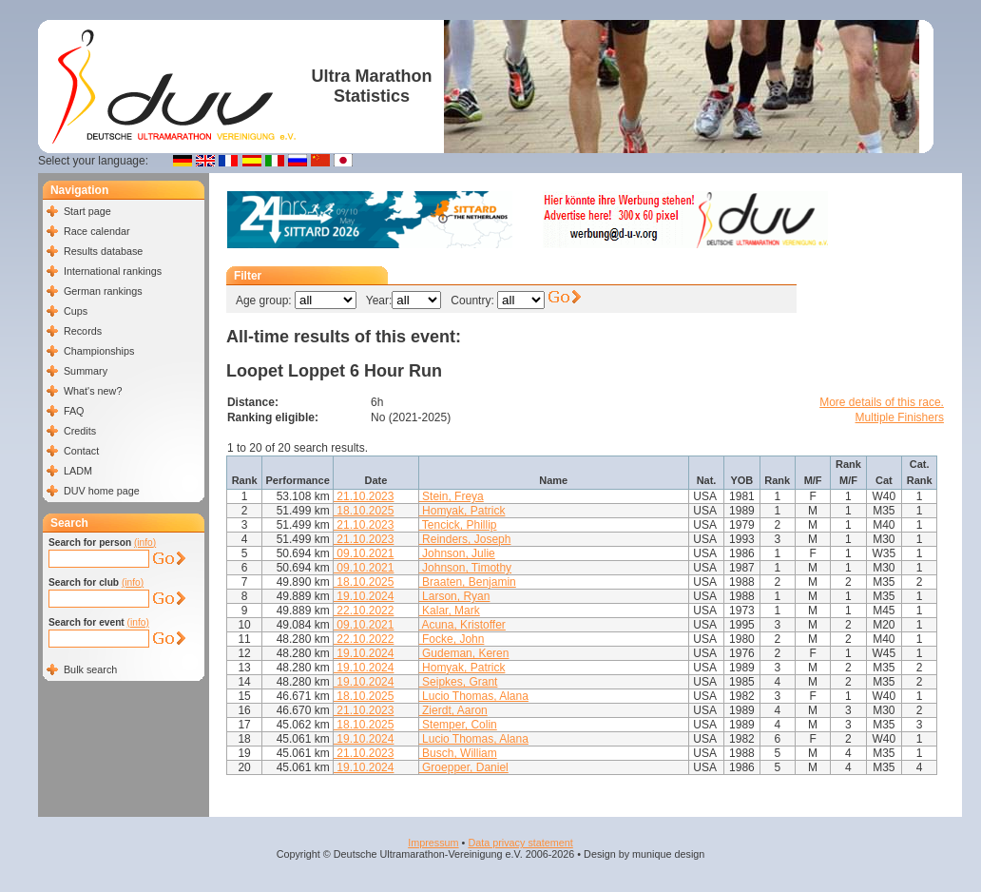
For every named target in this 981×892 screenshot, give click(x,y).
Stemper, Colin (458, 724)
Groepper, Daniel (464, 767)
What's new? (93, 391)
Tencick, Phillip (458, 525)
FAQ (74, 411)
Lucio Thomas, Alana (474, 696)
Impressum (433, 842)
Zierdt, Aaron (453, 710)
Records (83, 331)
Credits (80, 430)
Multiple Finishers (900, 417)
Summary (85, 371)
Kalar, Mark (449, 610)
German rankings (103, 291)
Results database (103, 251)
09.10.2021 (364, 553)
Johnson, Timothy (465, 567)
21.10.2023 (364, 496)
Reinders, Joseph (465, 539)
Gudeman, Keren (464, 653)
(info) (145, 542)
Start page (87, 211)
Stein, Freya (451, 496)
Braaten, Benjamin (467, 582)
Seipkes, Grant (458, 681)
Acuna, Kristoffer (462, 624)
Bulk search (90, 669)
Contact (81, 450)
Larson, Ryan (454, 596)
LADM (78, 470)
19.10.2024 (364, 596)
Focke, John (452, 639)
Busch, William (458, 753)
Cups (75, 311)
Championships (99, 351)
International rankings (113, 271)
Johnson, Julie (457, 553)
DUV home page (102, 490)
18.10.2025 (364, 510)
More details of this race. (881, 402)
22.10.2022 (364, 610)
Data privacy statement (520, 842)
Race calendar (97, 231)
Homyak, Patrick (462, 510)
